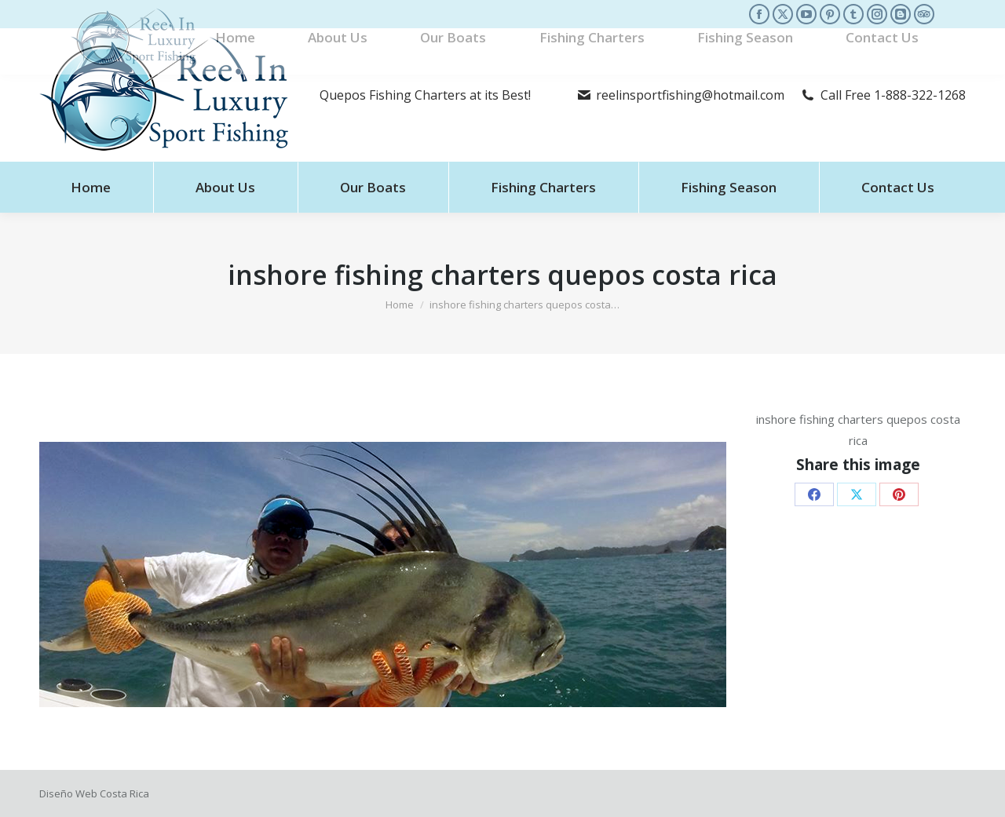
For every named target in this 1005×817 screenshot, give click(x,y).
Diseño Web (68, 793)
